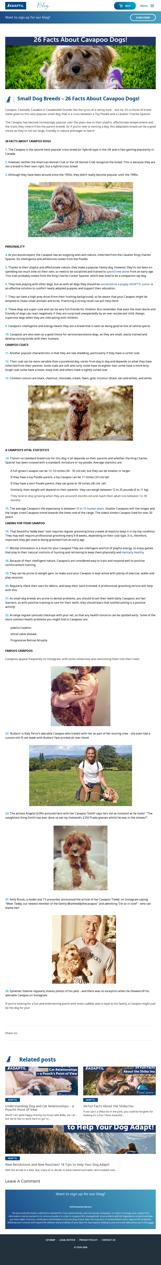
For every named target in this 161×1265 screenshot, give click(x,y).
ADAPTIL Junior (139, 284)
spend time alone (118, 271)
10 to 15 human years (90, 508)
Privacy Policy (88, 1239)
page (151, 1222)
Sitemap (50, 1239)
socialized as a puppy (114, 284)
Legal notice (67, 1239)
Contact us (108, 1239)
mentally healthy (133, 552)
